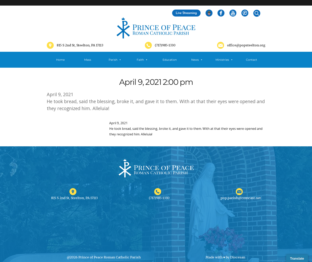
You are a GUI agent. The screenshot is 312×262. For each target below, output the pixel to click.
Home (60, 60)
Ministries (224, 60)
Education (170, 60)
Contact (251, 60)
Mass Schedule (87, 63)
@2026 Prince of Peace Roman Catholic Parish (104, 257)
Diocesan (237, 257)
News (197, 60)
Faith (142, 60)
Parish (115, 60)
